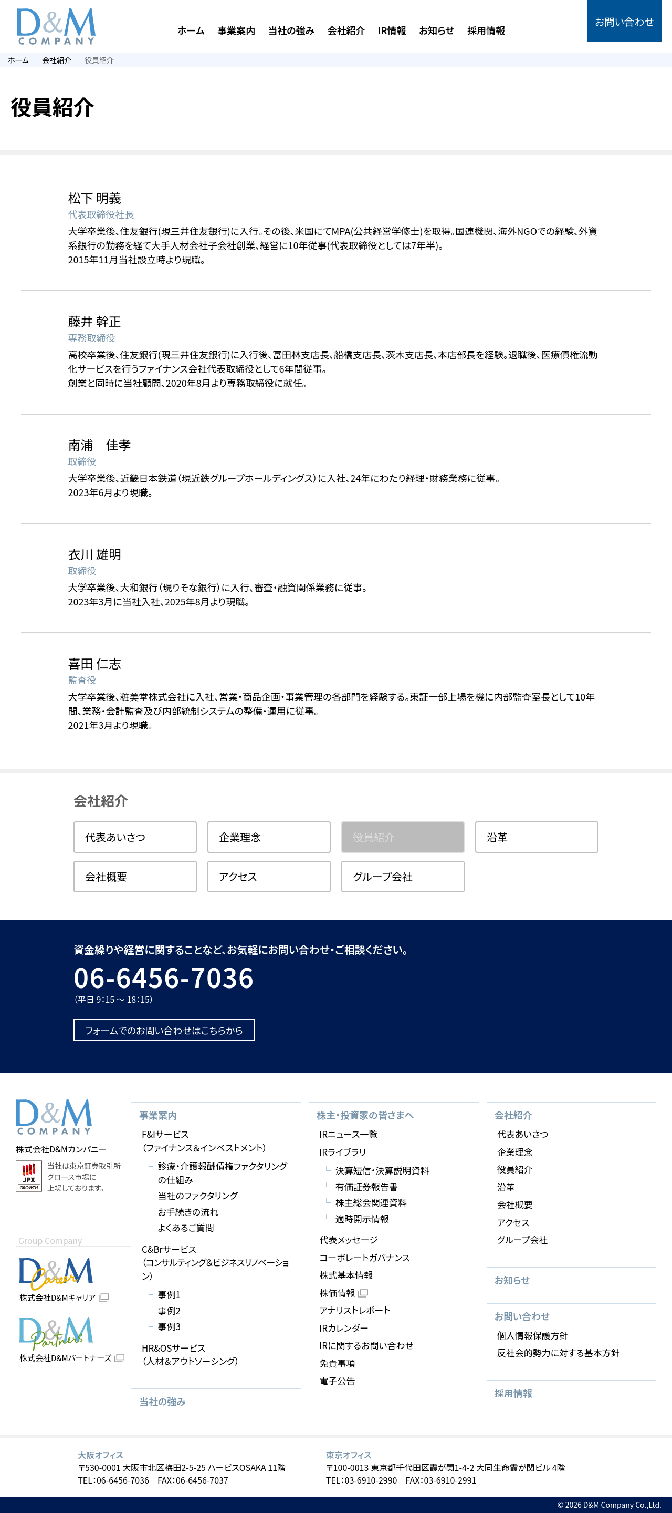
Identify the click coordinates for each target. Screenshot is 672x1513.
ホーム (191, 30)
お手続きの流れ (188, 1211)
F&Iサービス (204, 1140)
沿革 (497, 837)
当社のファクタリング (198, 1195)
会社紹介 (346, 30)
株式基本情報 (346, 1274)
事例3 (169, 1326)
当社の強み (291, 30)
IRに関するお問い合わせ (366, 1345)
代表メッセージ (348, 1239)
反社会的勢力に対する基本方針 (558, 1352)
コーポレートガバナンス (364, 1257)
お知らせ (437, 30)
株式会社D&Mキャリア (57, 1297)
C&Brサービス (217, 1262)
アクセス (238, 876)
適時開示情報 (362, 1218)
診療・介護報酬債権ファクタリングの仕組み (222, 1172)
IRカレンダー (344, 1327)
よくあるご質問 (186, 1227)
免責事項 (337, 1363)
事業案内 (236, 30)
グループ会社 (383, 876)
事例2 (169, 1310)
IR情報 (392, 30)
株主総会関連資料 (371, 1202)
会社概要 (106, 876)
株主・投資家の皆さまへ (365, 1114)
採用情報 (486, 30)
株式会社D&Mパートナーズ (65, 1357)
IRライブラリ (342, 1151)
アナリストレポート (354, 1309)
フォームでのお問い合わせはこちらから (164, 1030)
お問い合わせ (624, 21)
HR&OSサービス (190, 1354)
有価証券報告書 (366, 1186)
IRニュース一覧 (348, 1133)
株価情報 (337, 1292)
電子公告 (337, 1380)
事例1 (169, 1294)
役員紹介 (515, 1169)
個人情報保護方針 (533, 1335)
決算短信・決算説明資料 (382, 1170)
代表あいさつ (115, 837)
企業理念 (240, 837)
